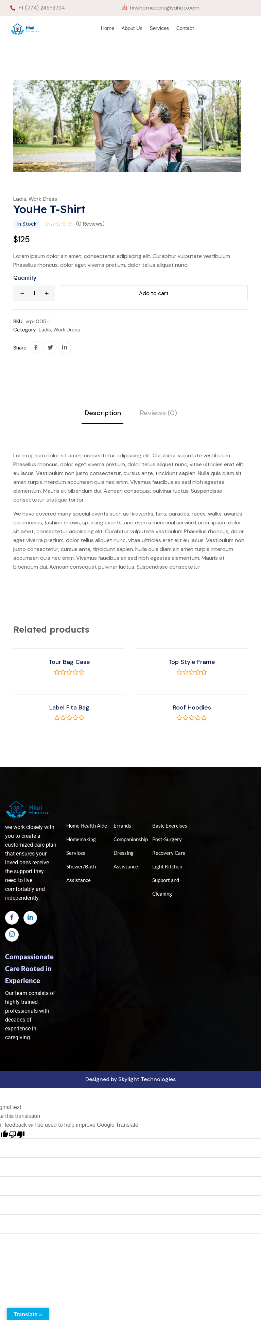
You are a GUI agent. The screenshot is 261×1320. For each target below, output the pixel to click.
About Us (132, 28)
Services (159, 28)
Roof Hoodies (192, 707)
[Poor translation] (16, 1133)
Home (107, 28)
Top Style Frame (191, 662)
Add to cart (154, 293)
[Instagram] (12, 935)
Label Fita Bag (69, 707)
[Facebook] (12, 918)
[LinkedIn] (30, 918)
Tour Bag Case (69, 662)
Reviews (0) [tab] (158, 412)
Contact (185, 28)
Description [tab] (103, 412)
